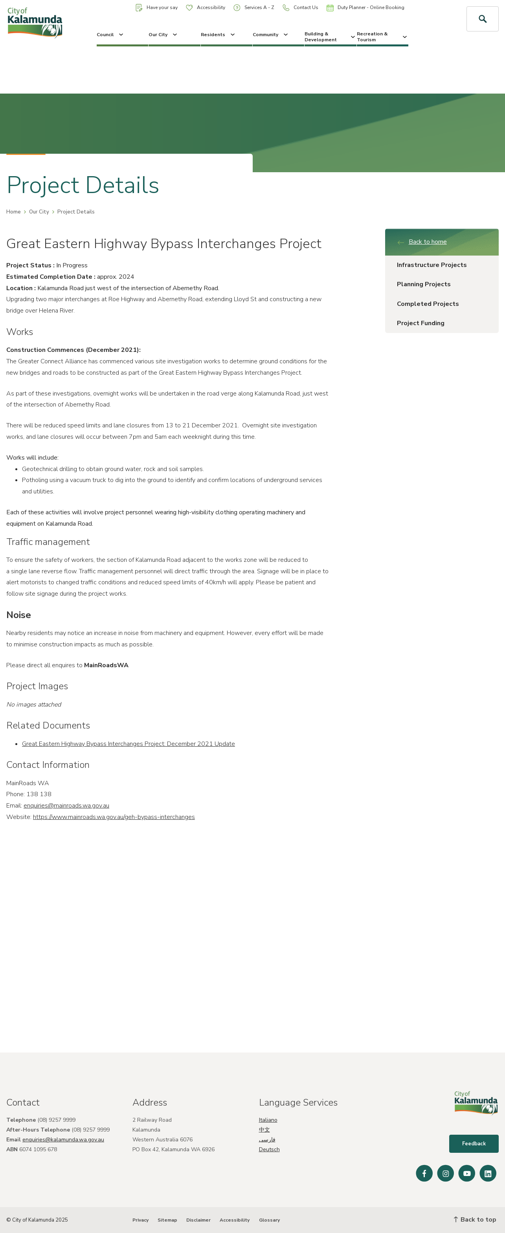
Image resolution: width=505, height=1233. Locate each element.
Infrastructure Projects (432, 265)
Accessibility (205, 7)
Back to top (475, 1219)
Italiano (268, 1120)
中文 (264, 1130)
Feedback (474, 1143)
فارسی (267, 1139)
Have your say (157, 7)
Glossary (269, 1220)
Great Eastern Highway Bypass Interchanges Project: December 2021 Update (128, 744)
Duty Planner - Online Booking (365, 7)
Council (111, 34)
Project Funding (420, 323)
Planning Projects (424, 284)
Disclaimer (198, 1220)
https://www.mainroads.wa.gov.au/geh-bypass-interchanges (114, 817)
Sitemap (167, 1220)
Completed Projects (428, 304)
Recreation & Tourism (382, 36)
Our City (163, 34)
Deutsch (269, 1149)
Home (13, 211)
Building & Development (330, 36)
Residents (218, 34)
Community (271, 34)
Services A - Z (253, 7)
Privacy (140, 1220)
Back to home (422, 241)
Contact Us (300, 7)
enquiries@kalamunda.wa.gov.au (63, 1139)
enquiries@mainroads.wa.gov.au (66, 805)
